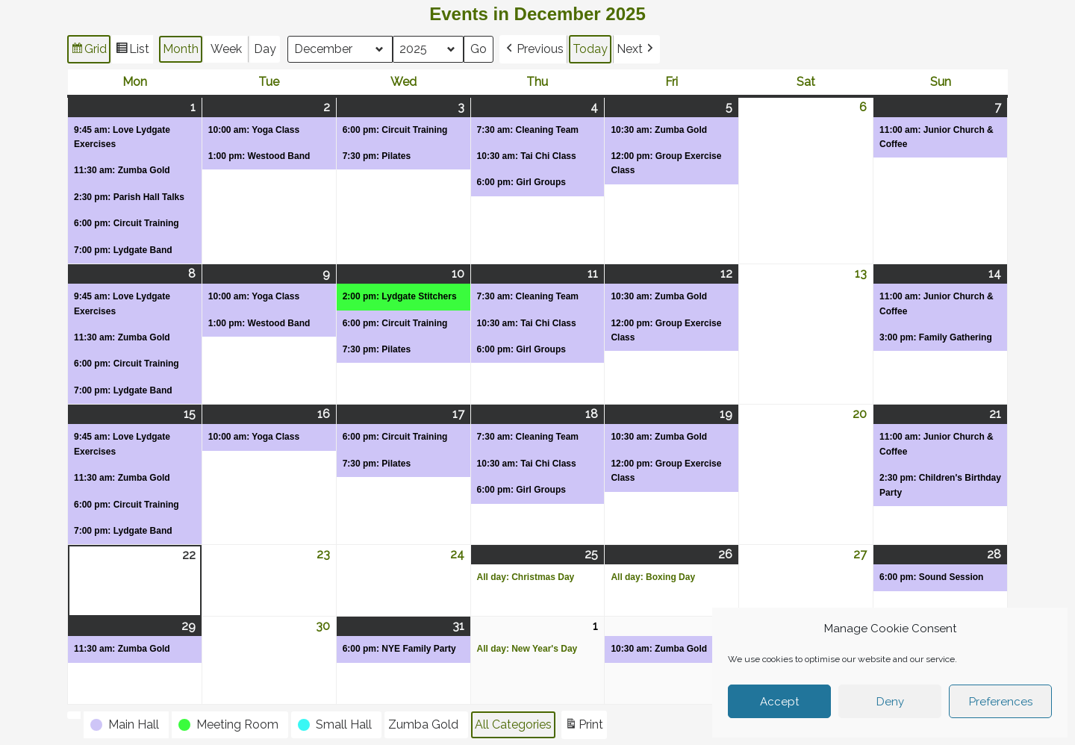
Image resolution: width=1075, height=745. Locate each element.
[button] (534, 49)
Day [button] (265, 49)
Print (583, 726)
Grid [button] (88, 51)
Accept (779, 701)
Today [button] (590, 49)
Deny (890, 701)
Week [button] (226, 49)
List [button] (132, 51)
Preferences (1000, 701)
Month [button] (181, 49)
